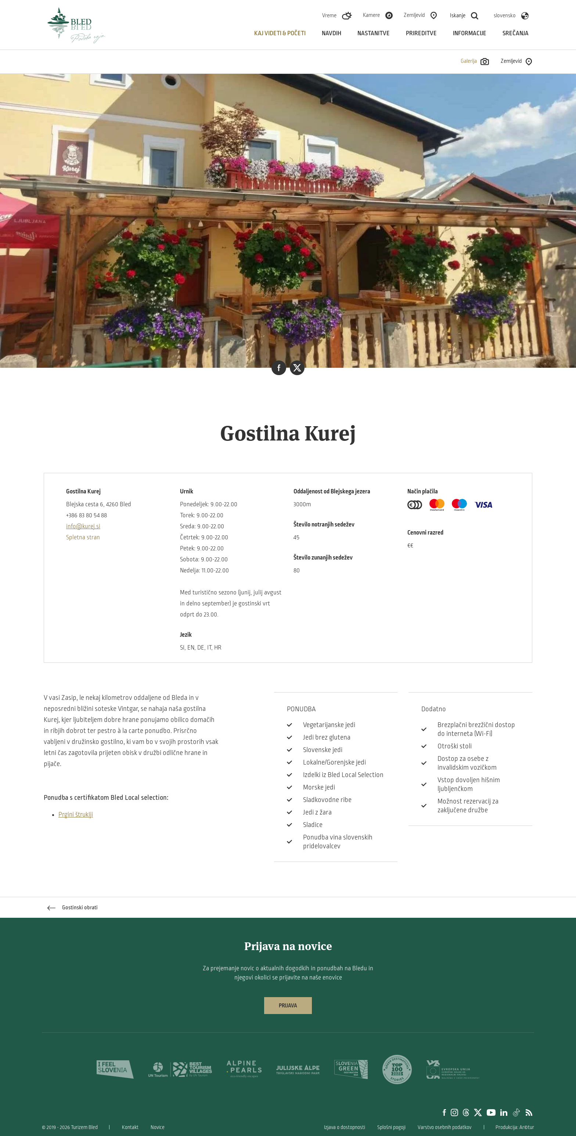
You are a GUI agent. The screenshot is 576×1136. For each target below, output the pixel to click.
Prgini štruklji (75, 814)
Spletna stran (83, 537)
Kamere (371, 15)
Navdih (331, 33)
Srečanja (516, 33)
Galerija (475, 61)
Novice (158, 1127)
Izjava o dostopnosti (344, 1127)
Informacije (469, 33)
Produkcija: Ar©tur (515, 1127)
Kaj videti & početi (280, 33)
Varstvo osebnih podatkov (444, 1127)
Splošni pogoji (391, 1127)
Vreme (329, 15)
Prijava (288, 1006)
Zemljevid (414, 15)
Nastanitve (373, 33)
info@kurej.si (83, 526)
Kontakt (130, 1127)
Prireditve (421, 33)
